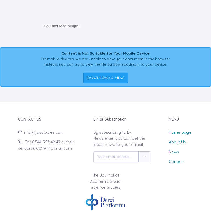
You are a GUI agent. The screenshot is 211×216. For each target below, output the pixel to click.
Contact (176, 161)
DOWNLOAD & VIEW (105, 77)
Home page (180, 132)
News (174, 152)
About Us (177, 142)
